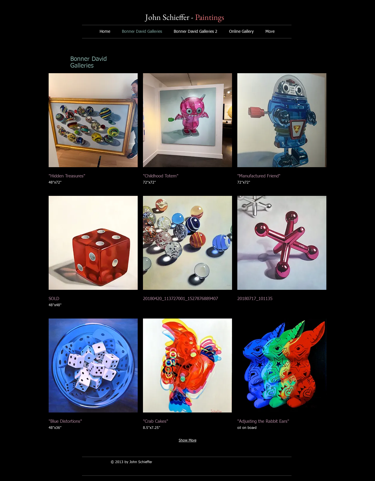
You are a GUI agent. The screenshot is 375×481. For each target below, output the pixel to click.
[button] (93, 132)
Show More (187, 440)
